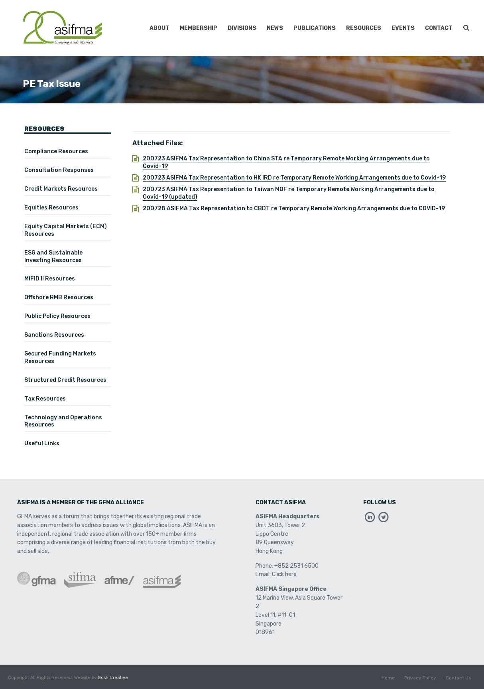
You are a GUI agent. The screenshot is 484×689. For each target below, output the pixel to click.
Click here (284, 574)
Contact (439, 28)
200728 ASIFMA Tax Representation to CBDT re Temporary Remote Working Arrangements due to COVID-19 (294, 208)
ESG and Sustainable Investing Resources (53, 256)
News (275, 28)
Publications (314, 28)
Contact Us (458, 678)
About (159, 28)
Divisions (242, 28)
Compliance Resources (56, 151)
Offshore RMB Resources (58, 297)
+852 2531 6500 (296, 566)
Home (388, 678)
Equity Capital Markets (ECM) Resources (65, 230)
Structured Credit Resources (65, 380)
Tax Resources (45, 398)
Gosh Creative (113, 677)
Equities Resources (51, 207)
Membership (198, 28)
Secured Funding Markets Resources (60, 357)
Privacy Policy (420, 678)
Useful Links (41, 443)
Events (403, 28)
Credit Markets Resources (61, 189)
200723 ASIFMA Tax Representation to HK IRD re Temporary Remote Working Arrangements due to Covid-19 (294, 177)
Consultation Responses (59, 170)
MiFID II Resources (49, 278)
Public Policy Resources (57, 316)
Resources (363, 28)
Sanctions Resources (54, 335)
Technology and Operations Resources (63, 421)
